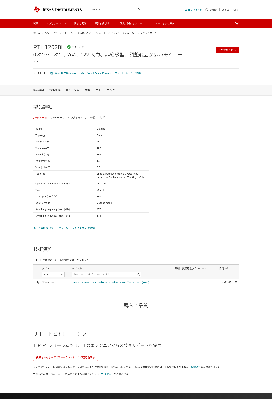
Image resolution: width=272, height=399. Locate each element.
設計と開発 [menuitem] (80, 23)
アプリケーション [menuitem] (56, 23)
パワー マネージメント (57, 33)
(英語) (138, 73)
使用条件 (196, 366)
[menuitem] (236, 23)
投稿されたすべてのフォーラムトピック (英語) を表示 (65, 357)
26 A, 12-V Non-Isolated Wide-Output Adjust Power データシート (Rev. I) (93, 73)
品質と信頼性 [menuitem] (102, 23)
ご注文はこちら (227, 50)
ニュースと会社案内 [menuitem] (164, 23)
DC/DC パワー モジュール (92, 33)
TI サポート (107, 374)
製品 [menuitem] (35, 23)
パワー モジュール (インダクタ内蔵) (133, 33)
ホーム (37, 33)
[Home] (57, 9)
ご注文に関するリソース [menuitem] (131, 23)
